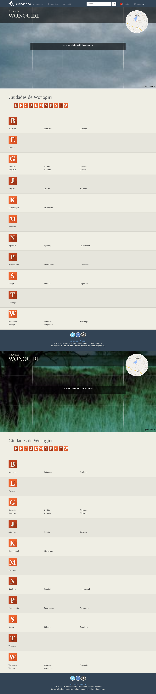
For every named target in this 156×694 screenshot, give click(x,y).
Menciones (74, 341)
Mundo (139, 4)
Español (125, 4)
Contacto (82, 341)
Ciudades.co (23, 4)
